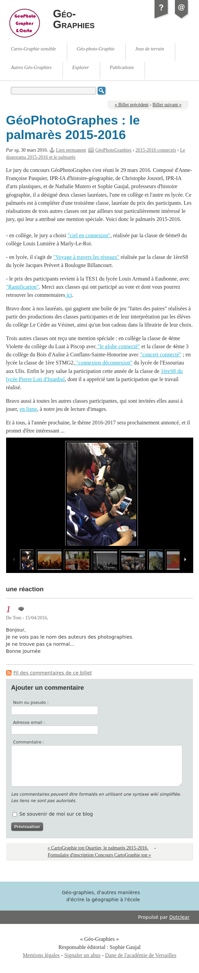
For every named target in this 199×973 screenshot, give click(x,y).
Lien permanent (71, 150)
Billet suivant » (167, 104)
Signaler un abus (82, 955)
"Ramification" (22, 287)
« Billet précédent (132, 104)
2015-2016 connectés (155, 150)
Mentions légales (41, 955)
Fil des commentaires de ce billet (53, 673)
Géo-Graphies (74, 18)
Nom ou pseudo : (31, 702)
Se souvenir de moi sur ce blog (56, 814)
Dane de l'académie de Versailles (140, 955)
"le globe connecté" (118, 346)
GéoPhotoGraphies (113, 150)
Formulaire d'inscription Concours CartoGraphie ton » (99, 855)
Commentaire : (28, 742)
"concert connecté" (160, 354)
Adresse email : (29, 722)
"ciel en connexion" (89, 235)
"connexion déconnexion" (103, 363)
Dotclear (179, 917)
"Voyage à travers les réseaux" (86, 257)
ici (68, 295)
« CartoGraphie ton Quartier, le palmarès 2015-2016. (98, 847)
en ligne (28, 409)
